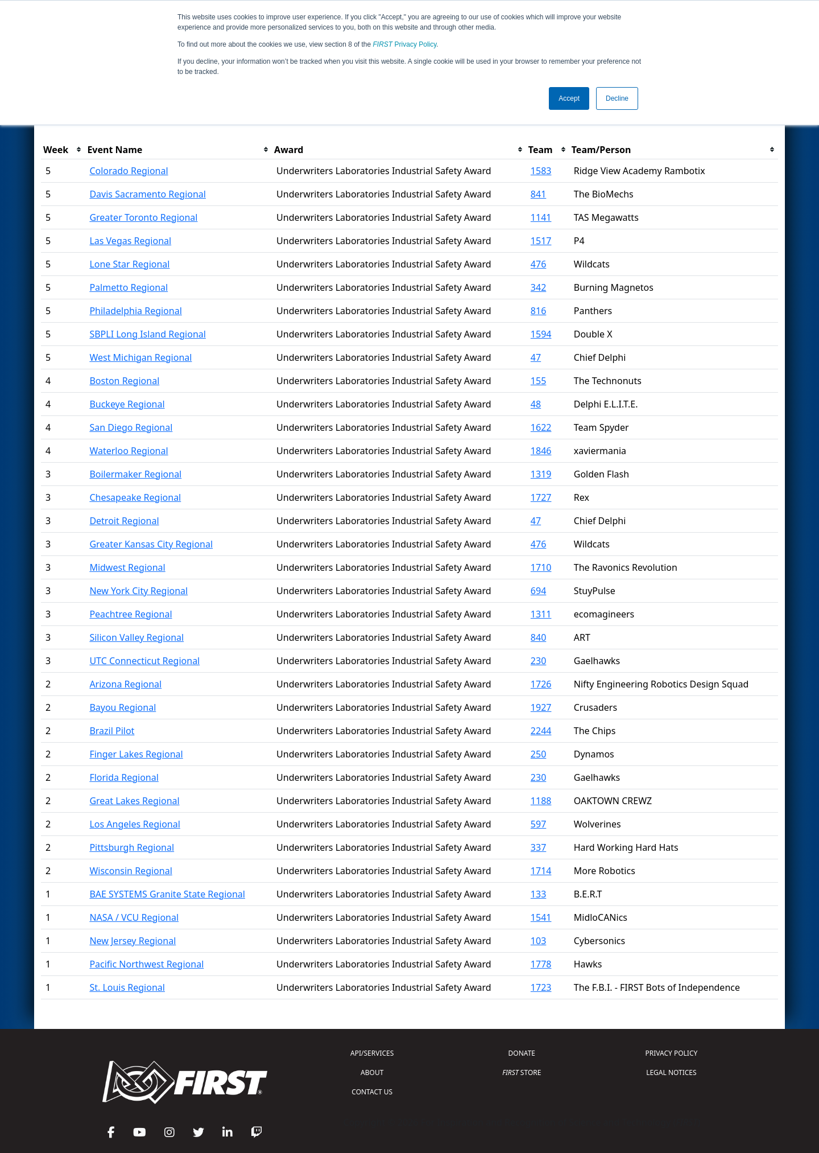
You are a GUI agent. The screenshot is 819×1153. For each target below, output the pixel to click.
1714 (541, 870)
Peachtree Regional (130, 614)
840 (538, 637)
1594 (541, 334)
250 (538, 754)
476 (538, 264)
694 (538, 590)
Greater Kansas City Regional (151, 544)
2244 (541, 730)
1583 (541, 170)
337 (538, 847)
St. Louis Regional (127, 987)
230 (538, 660)
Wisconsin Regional (130, 870)
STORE (521, 1072)
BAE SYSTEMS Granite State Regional (167, 894)
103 (538, 940)
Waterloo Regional (128, 450)
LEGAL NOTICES (671, 1072)
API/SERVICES (372, 1053)
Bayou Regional (122, 707)
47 (536, 357)
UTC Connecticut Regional (144, 660)
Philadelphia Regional (135, 310)
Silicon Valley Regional (136, 637)
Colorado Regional (128, 170)
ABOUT (372, 1072)
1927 (541, 707)
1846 (541, 450)
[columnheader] (63, 150)
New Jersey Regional (132, 940)
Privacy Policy (405, 44)
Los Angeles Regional (134, 824)
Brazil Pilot (111, 730)
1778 (541, 964)
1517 (541, 240)
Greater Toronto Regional (143, 217)
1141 (541, 217)
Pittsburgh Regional (131, 847)
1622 (541, 427)
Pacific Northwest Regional (146, 964)
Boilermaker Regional (135, 474)
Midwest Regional (127, 567)
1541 (541, 917)
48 (536, 404)
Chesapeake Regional (135, 497)
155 (538, 380)
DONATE (521, 1053)
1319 (541, 474)
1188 (541, 800)
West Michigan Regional (140, 357)
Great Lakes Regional (134, 800)
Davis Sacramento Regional (147, 194)
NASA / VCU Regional (134, 917)
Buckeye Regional (126, 404)
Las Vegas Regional (130, 240)
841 (538, 194)
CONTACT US (371, 1092)
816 (538, 310)
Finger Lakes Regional (136, 754)
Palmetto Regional (128, 287)
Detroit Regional (124, 520)
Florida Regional (123, 777)
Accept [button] (569, 98)
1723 (541, 987)
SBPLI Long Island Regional (147, 334)
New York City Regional (138, 590)
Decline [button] (617, 98)
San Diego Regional (130, 427)
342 (538, 287)
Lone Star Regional (129, 264)
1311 (541, 614)
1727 (541, 497)
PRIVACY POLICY (671, 1053)
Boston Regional (124, 380)
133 (538, 894)
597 (538, 824)
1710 (541, 567)
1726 (541, 684)
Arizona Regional (125, 684)
